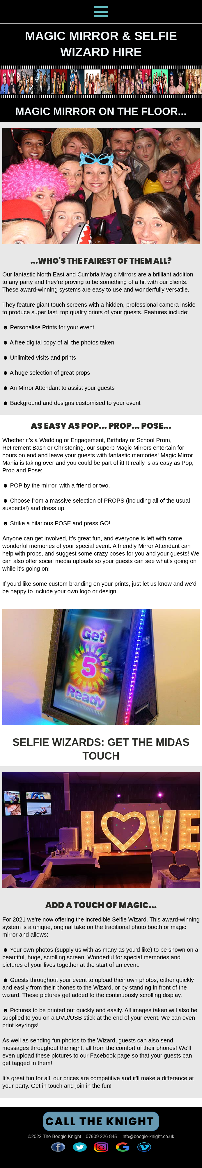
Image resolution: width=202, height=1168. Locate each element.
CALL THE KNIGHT (100, 1121)
